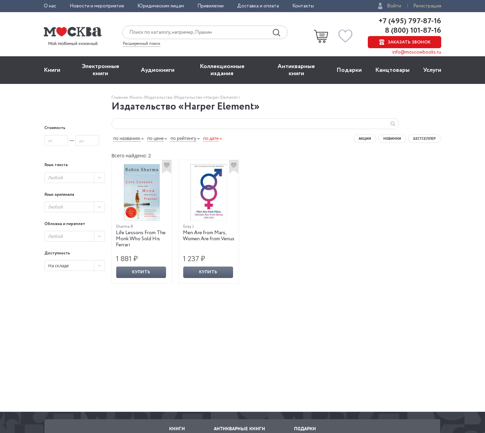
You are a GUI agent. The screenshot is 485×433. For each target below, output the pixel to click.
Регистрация (427, 6)
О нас (50, 6)
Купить (141, 272)
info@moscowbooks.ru (416, 52)
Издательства (159, 97)
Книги (52, 70)
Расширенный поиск (141, 44)
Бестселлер (424, 138)
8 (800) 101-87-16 (412, 31)
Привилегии (210, 6)
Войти (394, 6)
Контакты (303, 6)
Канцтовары (392, 70)
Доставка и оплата (258, 6)
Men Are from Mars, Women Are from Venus (208, 236)
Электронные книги (100, 70)
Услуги (432, 70)
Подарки (349, 70)
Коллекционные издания (222, 70)
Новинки (392, 138)
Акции (365, 138)
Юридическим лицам (160, 6)
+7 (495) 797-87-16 (410, 21)
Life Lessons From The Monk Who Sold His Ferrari (141, 239)
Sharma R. (125, 226)
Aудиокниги (157, 70)
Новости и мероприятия (97, 6)
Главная (120, 97)
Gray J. (189, 226)
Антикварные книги (296, 70)
